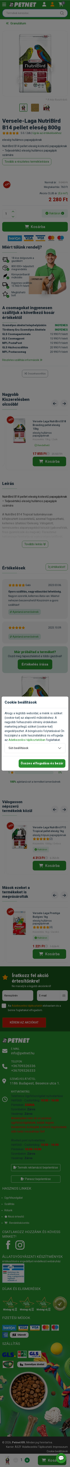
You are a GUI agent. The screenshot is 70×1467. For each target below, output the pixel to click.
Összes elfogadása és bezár (42, 763)
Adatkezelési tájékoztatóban (26, 740)
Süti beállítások (18, 748)
